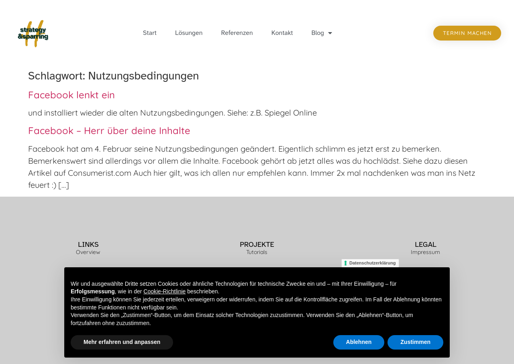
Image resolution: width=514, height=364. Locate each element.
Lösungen (188, 33)
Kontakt (282, 33)
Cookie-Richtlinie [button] (164, 292)
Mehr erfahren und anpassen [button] (122, 342)
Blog (322, 33)
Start (150, 33)
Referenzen (237, 33)
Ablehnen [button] (359, 342)
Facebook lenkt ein (71, 95)
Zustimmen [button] (415, 342)
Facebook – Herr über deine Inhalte (109, 130)
